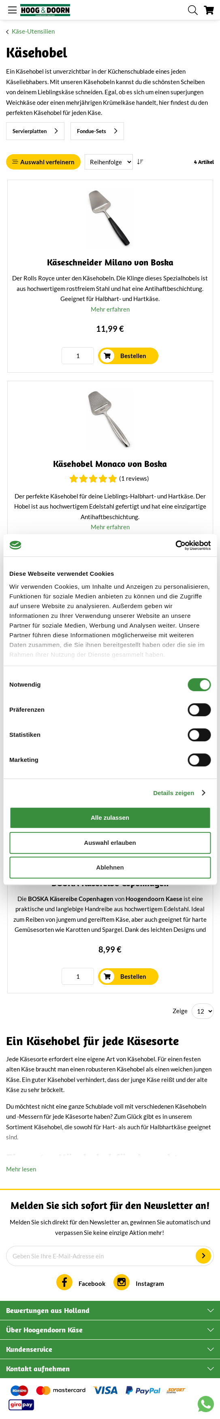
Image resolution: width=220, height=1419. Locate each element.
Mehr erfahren (110, 309)
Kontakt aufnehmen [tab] (38, 1368)
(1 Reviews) (134, 478)
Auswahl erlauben (110, 842)
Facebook (92, 1283)
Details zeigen (173, 792)
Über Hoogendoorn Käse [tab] (44, 1329)
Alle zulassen (110, 817)
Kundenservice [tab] (29, 1349)
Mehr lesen (21, 1169)
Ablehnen (110, 867)
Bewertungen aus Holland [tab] (48, 1310)
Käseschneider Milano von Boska (110, 262)
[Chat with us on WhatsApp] (206, 1405)
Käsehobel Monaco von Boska (110, 463)
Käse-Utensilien (33, 31)
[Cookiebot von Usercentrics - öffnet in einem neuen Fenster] (175, 545)
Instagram (150, 1283)
